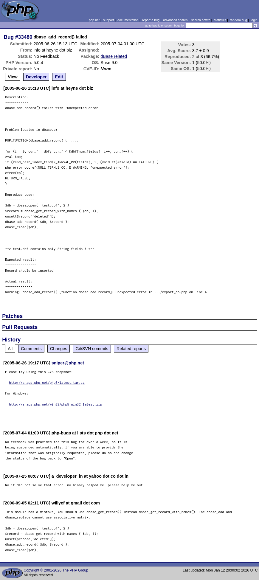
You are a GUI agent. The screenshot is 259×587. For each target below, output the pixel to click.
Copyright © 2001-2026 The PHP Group (56, 570)
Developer (36, 76)
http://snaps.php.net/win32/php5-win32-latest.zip (55, 404)
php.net (94, 20)
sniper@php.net (68, 363)
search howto (200, 20)
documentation (128, 20)
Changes (58, 348)
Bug (9, 37)
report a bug (150, 20)
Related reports (131, 348)
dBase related (113, 56)
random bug (238, 20)
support (108, 20)
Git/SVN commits (91, 348)
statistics (220, 20)
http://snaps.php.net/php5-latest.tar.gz (47, 382)
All (10, 348)
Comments (31, 348)
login (254, 20)
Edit (59, 76)
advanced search (175, 20)
